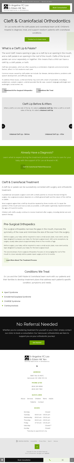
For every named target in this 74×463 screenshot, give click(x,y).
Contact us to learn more (37, 39)
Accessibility (34, 442)
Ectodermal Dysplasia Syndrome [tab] (17, 297)
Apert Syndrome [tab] (11, 293)
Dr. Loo (42, 82)
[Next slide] (71, 126)
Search (50, 442)
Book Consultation (60, 8)
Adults (51, 399)
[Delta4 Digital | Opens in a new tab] (22, 442)
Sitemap (56, 442)
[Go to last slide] (2, 126)
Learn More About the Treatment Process (22, 261)
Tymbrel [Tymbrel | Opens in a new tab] (47, 454)
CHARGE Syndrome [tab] (12, 302)
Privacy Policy (42, 442)
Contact (41, 403)
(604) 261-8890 (47, 1)
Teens (45, 399)
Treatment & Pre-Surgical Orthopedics (18, 91)
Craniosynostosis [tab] (11, 306)
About (23, 399)
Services (30, 399)
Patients (33, 403)
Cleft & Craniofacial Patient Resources (37, 167)
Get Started (37, 343)
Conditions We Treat (47, 91)
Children (38, 399)
